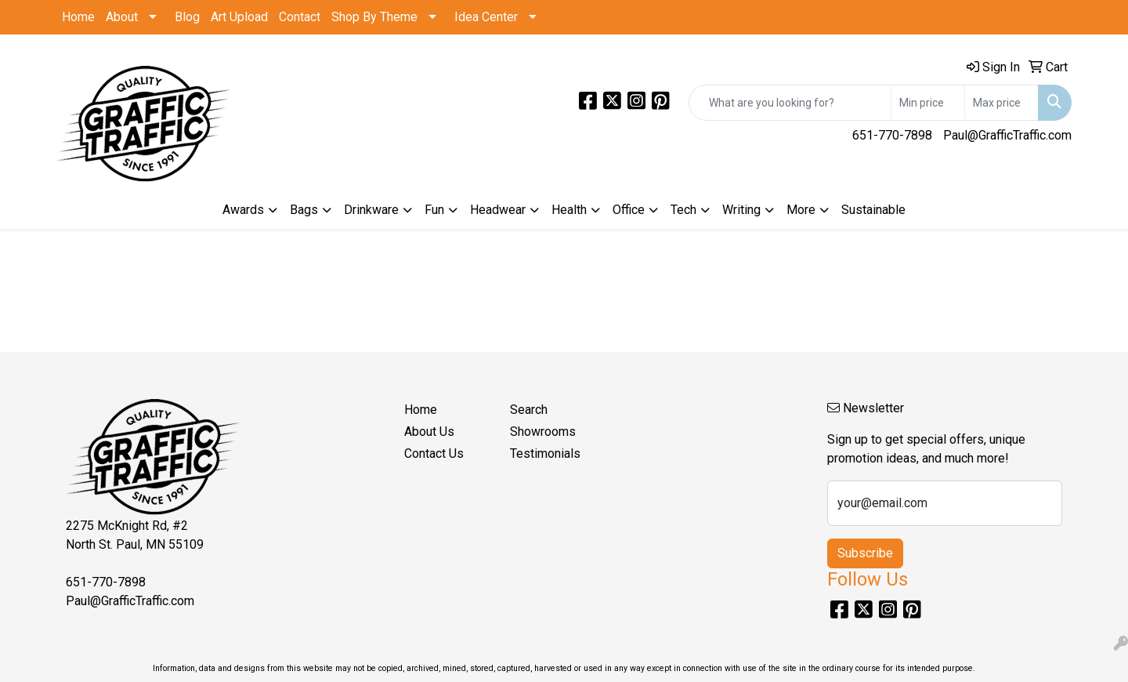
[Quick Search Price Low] (928, 103)
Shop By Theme (374, 16)
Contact (299, 16)
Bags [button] (304, 209)
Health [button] (569, 209)
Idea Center (486, 16)
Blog (187, 16)
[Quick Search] (790, 103)
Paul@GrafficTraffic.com (1007, 135)
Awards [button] (243, 209)
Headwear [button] (498, 209)
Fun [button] (434, 209)
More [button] (800, 209)
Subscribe (865, 553)
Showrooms (543, 431)
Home (78, 16)
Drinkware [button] (371, 209)
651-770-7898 (892, 135)
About (122, 16)
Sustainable (873, 209)
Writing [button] (741, 209)
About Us (429, 431)
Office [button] (629, 209)
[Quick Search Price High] (1001, 103)
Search (529, 409)
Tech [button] (683, 209)
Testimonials (545, 453)
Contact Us (434, 453)
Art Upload (239, 16)
